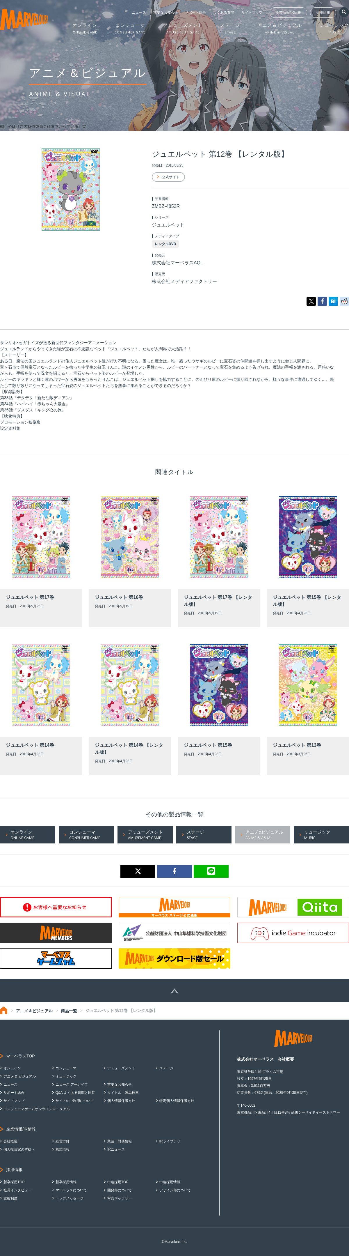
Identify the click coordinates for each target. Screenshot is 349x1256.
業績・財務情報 (119, 1141)
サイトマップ (251, 12)
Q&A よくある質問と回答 (75, 1093)
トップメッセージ (69, 1198)
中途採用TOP (117, 1182)
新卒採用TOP (13, 1182)
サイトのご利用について (75, 1101)
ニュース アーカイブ (72, 1084)
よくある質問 (223, 12)
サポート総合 (195, 12)
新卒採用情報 (66, 1182)
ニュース (139, 12)
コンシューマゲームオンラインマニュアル (36, 1109)
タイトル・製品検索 (123, 1093)
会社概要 (10, 1141)
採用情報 (323, 12)
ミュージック (66, 1076)
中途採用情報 (169, 1182)
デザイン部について (175, 1190)
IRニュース (116, 1149)
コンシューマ (66, 1068)
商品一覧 (69, 1011)
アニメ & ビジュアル (19, 1076)
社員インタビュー (17, 1190)
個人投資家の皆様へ (19, 1149)
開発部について (119, 1190)
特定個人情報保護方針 (176, 1101)
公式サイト (170, 177)
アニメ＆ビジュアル (34, 1011)
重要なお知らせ (165, 12)
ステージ (166, 1068)
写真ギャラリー (119, 1198)
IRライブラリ (169, 1141)
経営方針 (63, 1141)
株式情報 (63, 1149)
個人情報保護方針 (121, 1101)
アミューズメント (121, 1068)
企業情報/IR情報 (288, 12)
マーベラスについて (71, 1190)
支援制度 (10, 1198)
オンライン (12, 1068)
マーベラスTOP (20, 1056)
